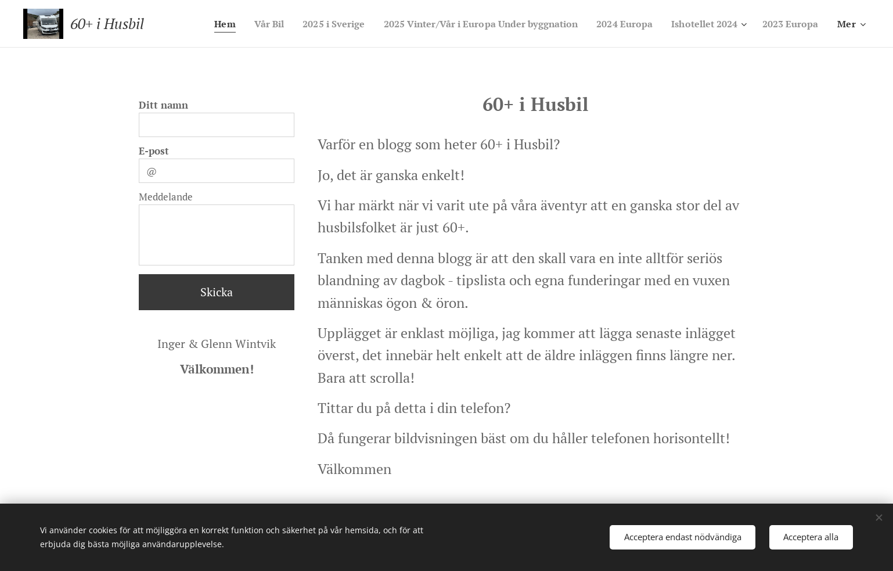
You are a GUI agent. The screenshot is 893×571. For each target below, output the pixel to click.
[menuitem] (266, 23)
